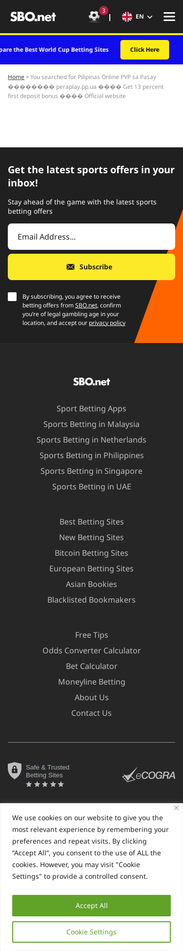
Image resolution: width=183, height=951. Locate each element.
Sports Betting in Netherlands (85, 439)
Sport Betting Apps (85, 408)
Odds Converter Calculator (86, 650)
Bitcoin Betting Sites (85, 553)
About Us (86, 697)
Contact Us (86, 713)
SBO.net (86, 305)
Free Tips (85, 635)
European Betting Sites (86, 568)
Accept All (92, 905)
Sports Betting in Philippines (86, 455)
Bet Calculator (86, 666)
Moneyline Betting (85, 682)
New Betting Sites (85, 537)
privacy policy (107, 323)
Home (16, 77)
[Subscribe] (91, 267)
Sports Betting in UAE (86, 486)
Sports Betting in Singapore (85, 471)
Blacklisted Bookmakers (86, 600)
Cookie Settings (91, 931)
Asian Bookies (85, 584)
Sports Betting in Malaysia (86, 424)
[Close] (176, 808)
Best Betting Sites (86, 521)
